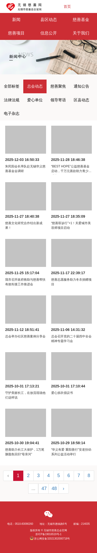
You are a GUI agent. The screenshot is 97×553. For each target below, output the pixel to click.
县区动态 (48, 19)
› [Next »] (63, 488)
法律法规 (11, 100)
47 (44, 488)
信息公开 (48, 33)
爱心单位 (35, 100)
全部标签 (11, 86)
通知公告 (81, 86)
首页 (67, 6)
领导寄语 (58, 100)
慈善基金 (81, 19)
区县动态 (81, 100)
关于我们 (81, 33)
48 (54, 488)
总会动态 (35, 86)
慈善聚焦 (58, 86)
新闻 (16, 19)
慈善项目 (16, 33)
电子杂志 (11, 113)
